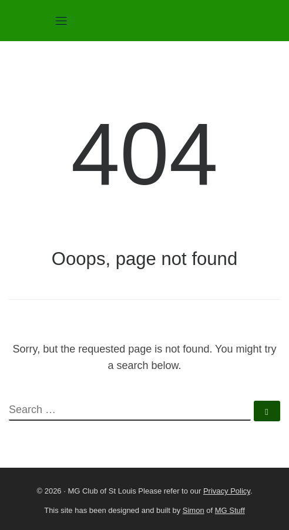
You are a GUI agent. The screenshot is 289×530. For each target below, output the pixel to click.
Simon (193, 510)
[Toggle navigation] (61, 20)
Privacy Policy (226, 491)
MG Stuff (230, 510)
